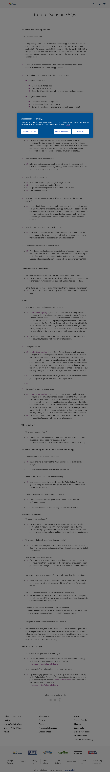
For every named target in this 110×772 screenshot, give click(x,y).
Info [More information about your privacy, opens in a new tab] (68, 124)
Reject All (80, 131)
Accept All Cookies (62, 131)
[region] (55, 125)
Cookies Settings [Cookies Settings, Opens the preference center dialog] (29, 131)
